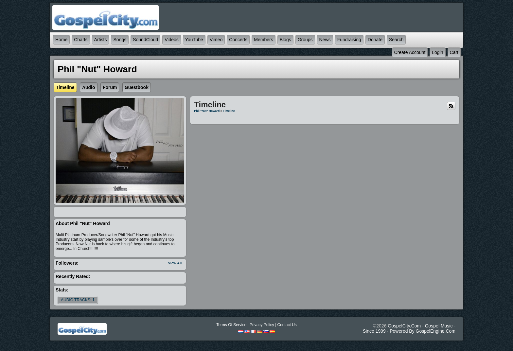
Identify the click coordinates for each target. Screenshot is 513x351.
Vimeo (216, 39)
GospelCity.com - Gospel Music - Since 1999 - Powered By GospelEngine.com (409, 328)
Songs (119, 39)
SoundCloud (145, 39)
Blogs (285, 39)
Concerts (238, 39)
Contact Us (286, 325)
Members (263, 39)
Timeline (229, 111)
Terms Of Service (231, 325)
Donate (375, 39)
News (325, 39)
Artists (100, 39)
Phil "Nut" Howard (207, 111)
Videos (172, 39)
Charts (80, 39)
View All (175, 263)
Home (61, 39)
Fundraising (349, 39)
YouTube (194, 39)
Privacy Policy (262, 325)
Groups (305, 39)
